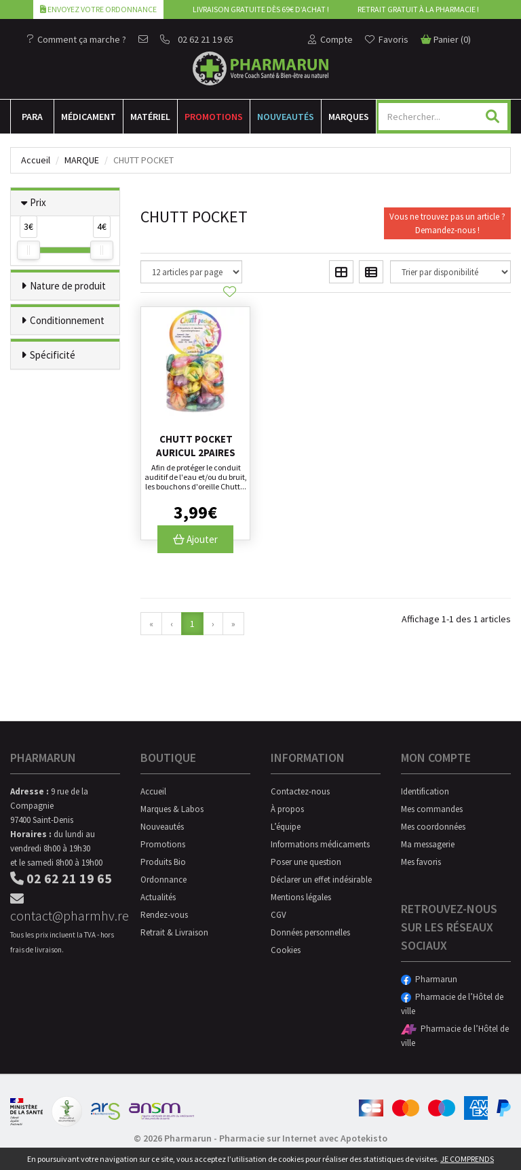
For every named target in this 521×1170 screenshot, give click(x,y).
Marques (348, 116)
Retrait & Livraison (174, 932)
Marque (81, 160)
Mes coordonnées (433, 826)
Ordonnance (163, 879)
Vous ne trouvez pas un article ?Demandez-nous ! (447, 223)
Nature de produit (68, 285)
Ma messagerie (428, 844)
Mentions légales (301, 897)
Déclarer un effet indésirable (321, 879)
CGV (278, 915)
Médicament (88, 116)
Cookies (286, 950)
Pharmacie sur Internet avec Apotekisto (303, 1138)
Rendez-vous (164, 915)
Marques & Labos (172, 809)
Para (32, 116)
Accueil (35, 160)
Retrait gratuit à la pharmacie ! (418, 9)
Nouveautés (285, 116)
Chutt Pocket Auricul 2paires (195, 445)
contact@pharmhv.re (65, 908)
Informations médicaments (320, 844)
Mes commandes (432, 809)
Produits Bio (163, 862)
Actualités (158, 897)
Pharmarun (429, 979)
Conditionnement (67, 320)
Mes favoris (421, 862)
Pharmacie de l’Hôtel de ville (452, 1004)
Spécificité (52, 354)
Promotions (214, 116)
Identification (425, 791)
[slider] (28, 250)
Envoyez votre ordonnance (98, 9)
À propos (287, 809)
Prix (38, 202)
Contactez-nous (300, 791)
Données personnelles (310, 932)
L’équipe (286, 826)
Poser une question (306, 862)
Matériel (150, 116)
